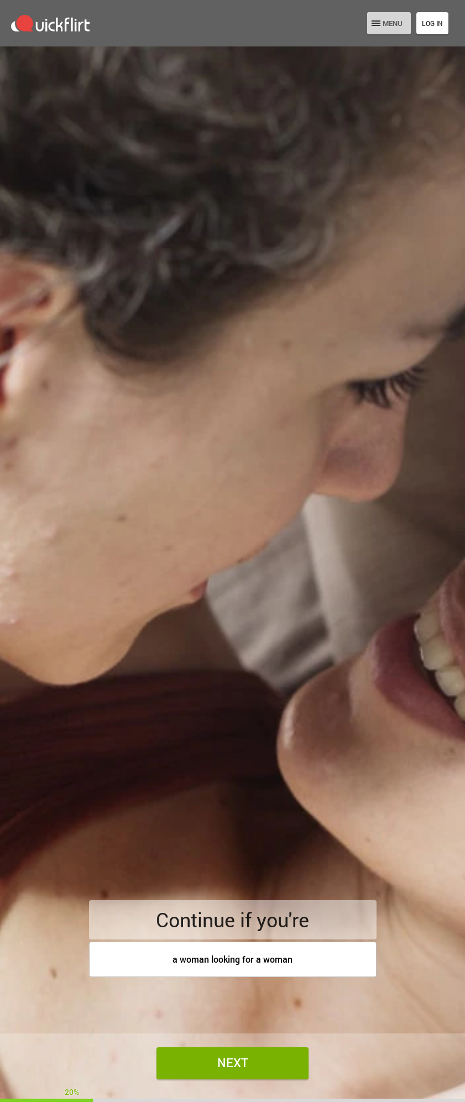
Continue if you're (232, 919)
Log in (432, 23)
